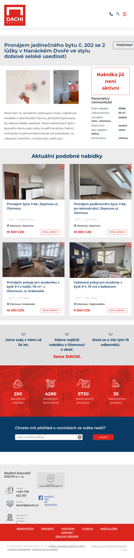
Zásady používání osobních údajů (67, 546)
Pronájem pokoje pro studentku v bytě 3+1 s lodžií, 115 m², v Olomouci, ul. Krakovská (33, 287)
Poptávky (68, 528)
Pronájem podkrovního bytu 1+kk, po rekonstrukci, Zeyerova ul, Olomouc (100, 208)
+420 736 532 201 (111, 14)
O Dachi (87, 528)
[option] (28, 87)
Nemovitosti (25, 528)
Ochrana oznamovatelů (45, 549)
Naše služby (108, 528)
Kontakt (67, 532)
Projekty (47, 528)
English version (67, 536)
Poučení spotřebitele (19, 549)
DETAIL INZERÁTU (50, 232)
